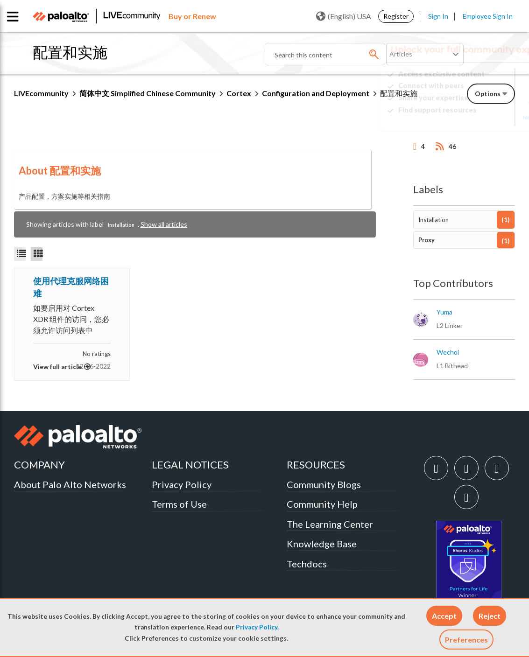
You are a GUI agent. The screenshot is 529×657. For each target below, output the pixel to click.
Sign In (438, 16)
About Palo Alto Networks (70, 484)
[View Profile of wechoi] (448, 352)
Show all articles (164, 224)
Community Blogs (324, 484)
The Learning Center (330, 524)
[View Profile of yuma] (444, 312)
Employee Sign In (488, 16)
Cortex (238, 93)
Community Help (322, 504)
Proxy (426, 240)
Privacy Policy (256, 627)
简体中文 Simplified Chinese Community (147, 93)
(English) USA (343, 16)
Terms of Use (179, 504)
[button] (444, 616)
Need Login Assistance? (473, 117)
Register (396, 16)
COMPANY (39, 464)
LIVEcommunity (41, 93)
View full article (57, 366)
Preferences (466, 639)
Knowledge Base (322, 543)
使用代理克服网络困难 (71, 287)
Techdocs (307, 563)
